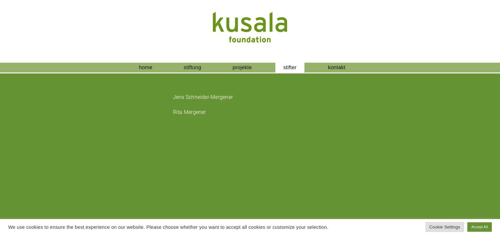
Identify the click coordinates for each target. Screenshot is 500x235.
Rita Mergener (189, 112)
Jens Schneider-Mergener (203, 97)
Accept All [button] (479, 227)
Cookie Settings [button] (444, 227)
